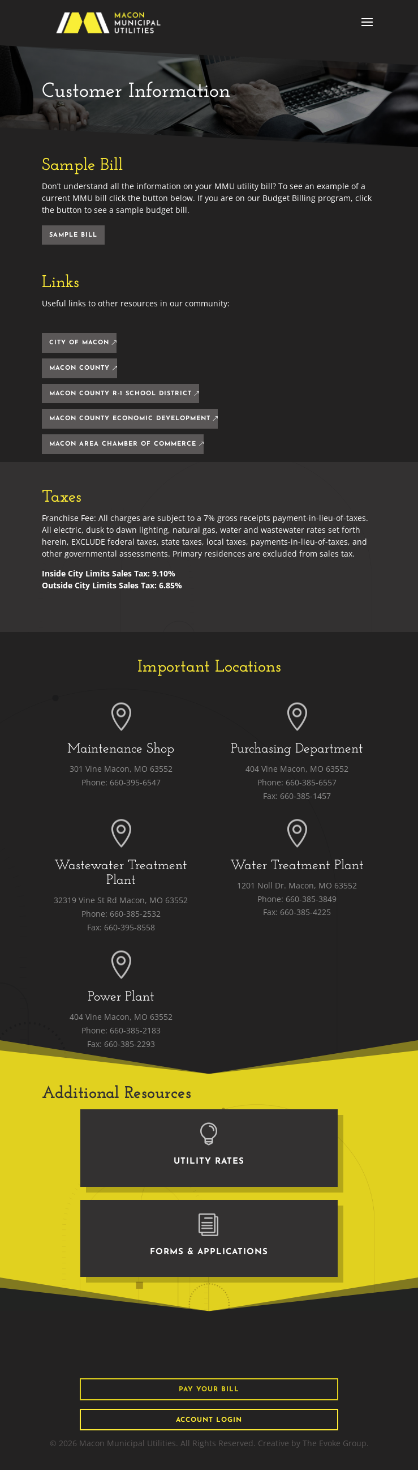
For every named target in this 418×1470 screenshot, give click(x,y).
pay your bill (209, 1389)
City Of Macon (79, 343)
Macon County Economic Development (129, 419)
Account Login (209, 1420)
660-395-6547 (135, 782)
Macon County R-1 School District (120, 394)
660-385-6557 (311, 782)
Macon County (79, 368)
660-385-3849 (311, 899)
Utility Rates (209, 1161)
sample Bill (73, 235)
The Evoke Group (335, 1443)
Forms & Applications (209, 1252)
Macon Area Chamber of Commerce (122, 444)
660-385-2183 (135, 1030)
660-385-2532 (135, 913)
